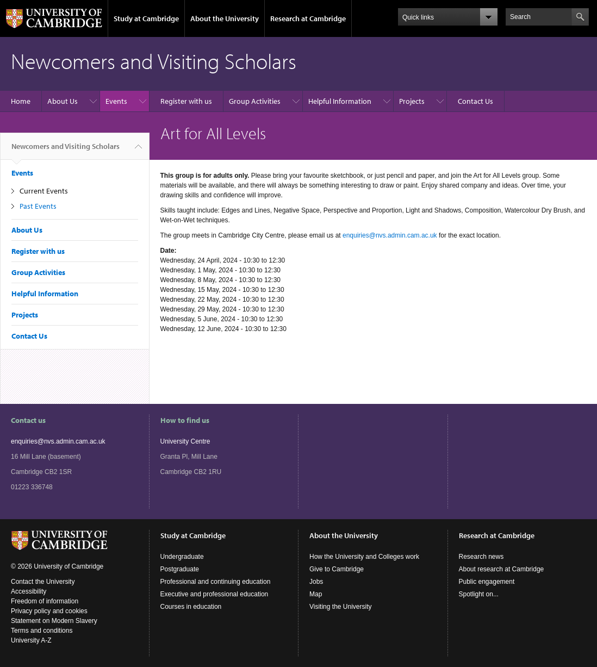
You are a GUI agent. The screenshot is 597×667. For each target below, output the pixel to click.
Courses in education (191, 606)
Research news (481, 556)
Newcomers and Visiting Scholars (65, 150)
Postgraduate (179, 569)
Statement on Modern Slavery (54, 621)
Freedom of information (44, 601)
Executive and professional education (214, 594)
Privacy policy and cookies (49, 611)
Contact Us (475, 101)
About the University (224, 18)
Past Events (38, 206)
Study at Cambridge (146, 18)
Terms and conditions (41, 630)
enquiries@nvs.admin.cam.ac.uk (390, 235)
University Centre (185, 441)
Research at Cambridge (308, 18)
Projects (412, 101)
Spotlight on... (479, 594)
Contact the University (42, 581)
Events (116, 101)
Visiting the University (340, 606)
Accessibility (28, 591)
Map (315, 594)
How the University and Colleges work (364, 556)
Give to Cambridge (336, 569)
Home (20, 101)
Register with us (186, 101)
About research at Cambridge (501, 569)
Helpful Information (339, 101)
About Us (62, 101)
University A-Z (31, 640)
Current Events (44, 191)
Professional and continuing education (215, 581)
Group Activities (255, 101)
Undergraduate (182, 556)
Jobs (316, 581)
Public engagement (487, 581)
